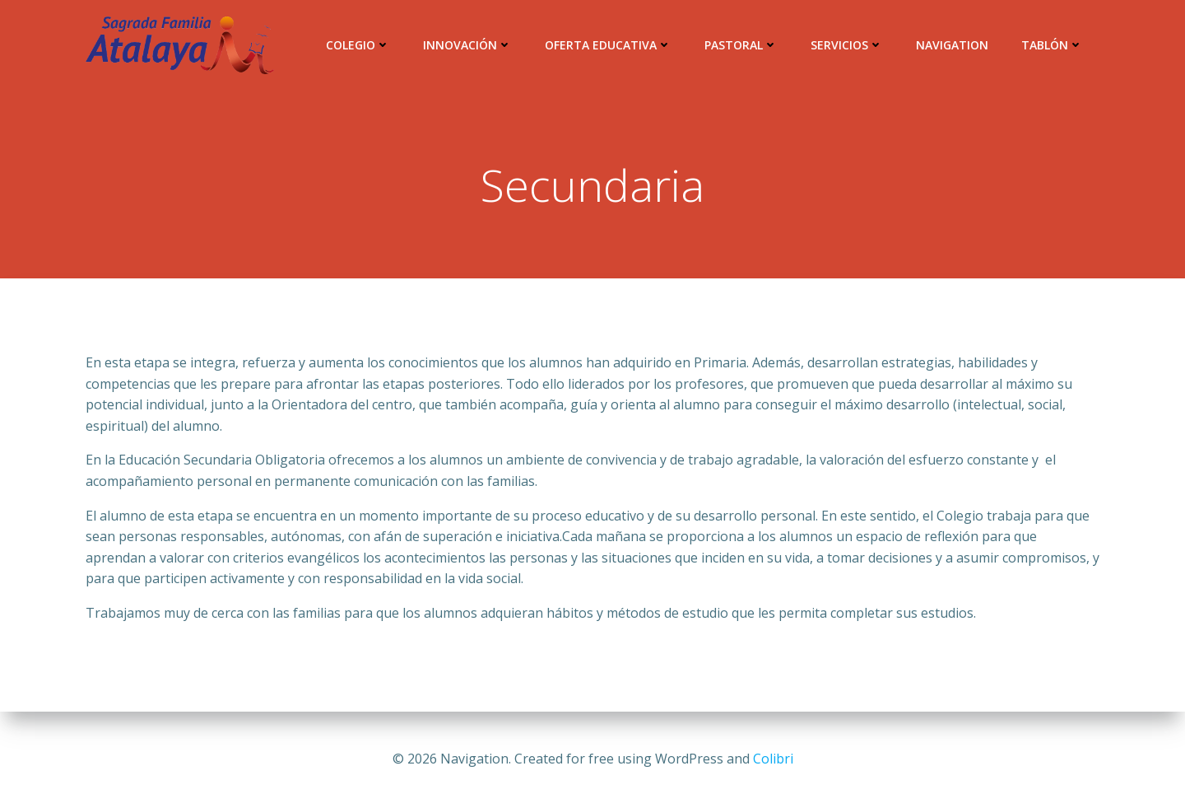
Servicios (847, 45)
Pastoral (741, 45)
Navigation (952, 45)
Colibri (773, 759)
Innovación (467, 45)
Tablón (1052, 45)
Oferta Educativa (608, 45)
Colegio (358, 45)
